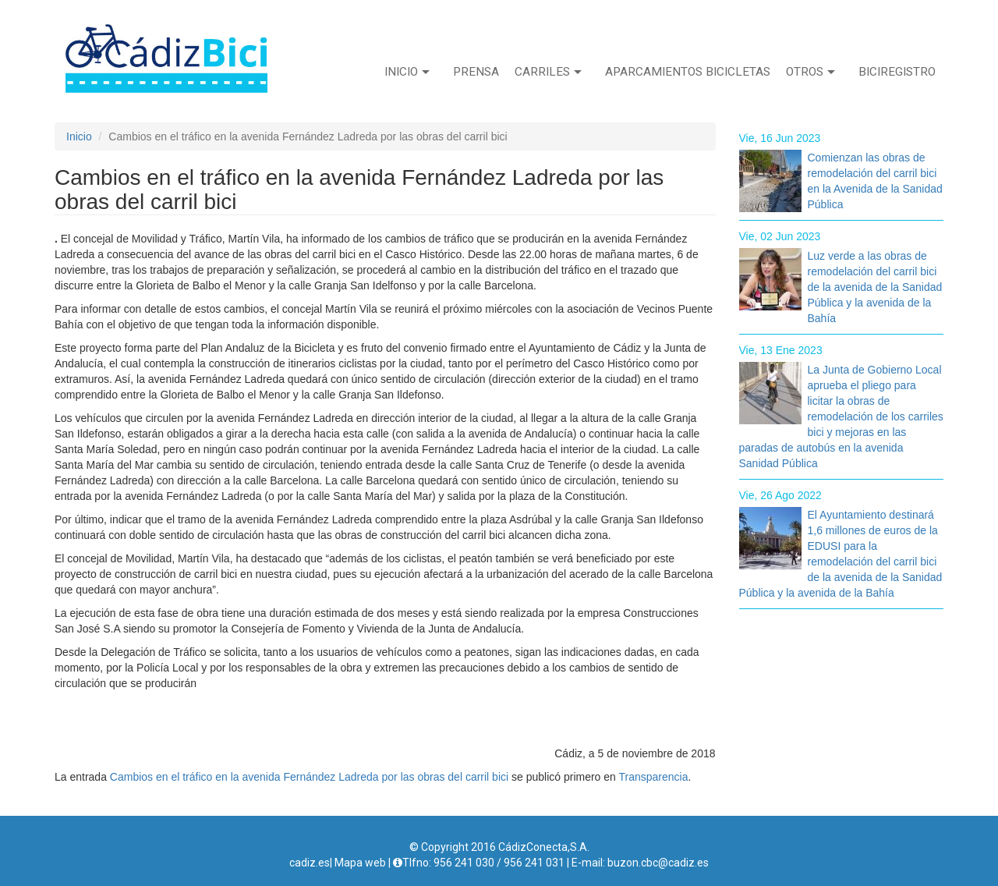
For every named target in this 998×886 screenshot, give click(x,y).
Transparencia (653, 777)
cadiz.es (309, 862)
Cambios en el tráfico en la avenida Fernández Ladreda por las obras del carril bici (309, 777)
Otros (810, 72)
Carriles (548, 72)
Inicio (407, 72)
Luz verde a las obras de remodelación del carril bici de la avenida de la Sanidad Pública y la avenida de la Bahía (875, 287)
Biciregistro (897, 72)
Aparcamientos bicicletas (687, 72)
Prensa (476, 72)
